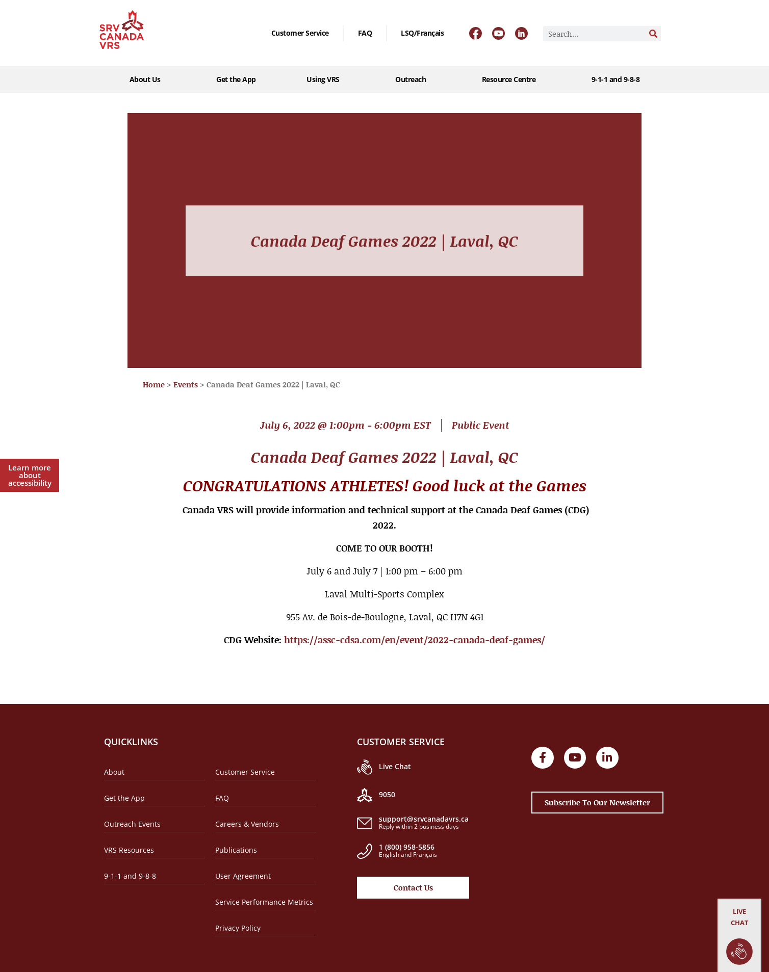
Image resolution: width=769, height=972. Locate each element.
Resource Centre (511, 79)
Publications (236, 850)
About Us (148, 79)
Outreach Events (132, 824)
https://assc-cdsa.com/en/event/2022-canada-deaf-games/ (414, 639)
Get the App (236, 79)
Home (154, 384)
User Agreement (243, 876)
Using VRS (325, 79)
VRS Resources (129, 850)
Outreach (413, 79)
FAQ (365, 33)
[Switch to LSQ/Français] (422, 33)
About (114, 772)
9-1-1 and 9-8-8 (616, 79)
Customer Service (300, 33)
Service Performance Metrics (264, 902)
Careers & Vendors (247, 824)
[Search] (653, 33)
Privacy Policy (238, 928)
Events (185, 384)
